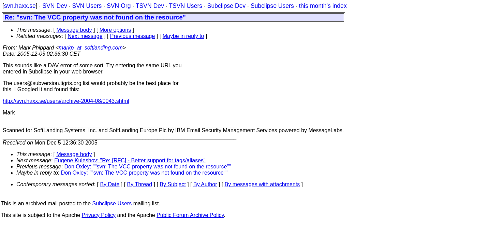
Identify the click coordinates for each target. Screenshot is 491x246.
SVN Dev (54, 5)
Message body (74, 30)
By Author (205, 184)
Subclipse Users (272, 5)
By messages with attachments (262, 184)
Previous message (132, 36)
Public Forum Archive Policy (190, 215)
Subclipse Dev (226, 5)
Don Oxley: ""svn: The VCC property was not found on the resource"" (147, 166)
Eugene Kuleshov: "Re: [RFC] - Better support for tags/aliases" (130, 160)
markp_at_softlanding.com (91, 48)
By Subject (172, 184)
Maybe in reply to (183, 36)
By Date (109, 184)
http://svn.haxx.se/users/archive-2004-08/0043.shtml (66, 101)
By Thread (139, 184)
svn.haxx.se (20, 5)
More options (115, 30)
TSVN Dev (150, 5)
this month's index (323, 5)
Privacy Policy (98, 215)
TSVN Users (185, 5)
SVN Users (87, 5)
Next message (85, 36)
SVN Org (119, 5)
